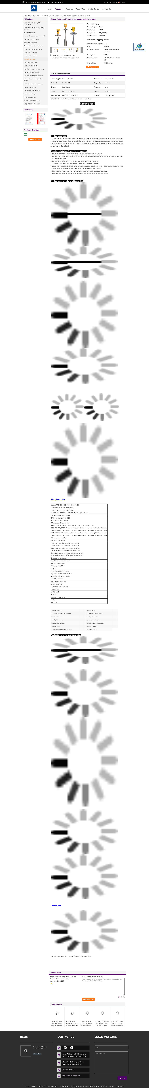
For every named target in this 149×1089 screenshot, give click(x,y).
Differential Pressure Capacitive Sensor (34, 28)
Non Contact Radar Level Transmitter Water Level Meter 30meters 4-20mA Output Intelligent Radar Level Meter (117, 1026)
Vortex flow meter (29, 32)
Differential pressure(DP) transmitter (32, 23)
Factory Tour (80, 9)
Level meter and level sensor (33, 84)
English (123, 2)
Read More (37, 1054)
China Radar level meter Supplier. (46, 1086)
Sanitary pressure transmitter (33, 46)
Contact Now (93, 67)
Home (49, 9)
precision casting (29, 94)
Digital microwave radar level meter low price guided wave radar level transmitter (56, 1025)
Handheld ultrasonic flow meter (34, 69)
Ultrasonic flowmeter (30, 56)
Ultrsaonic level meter (31, 66)
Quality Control (93, 9)
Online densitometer (30, 52)
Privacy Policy (29, 1086)
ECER (74, 1088)
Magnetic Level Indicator (32, 100)
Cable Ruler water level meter (33, 75)
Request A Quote (109, 2)
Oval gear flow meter (31, 62)
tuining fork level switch (31, 72)
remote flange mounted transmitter (35, 36)
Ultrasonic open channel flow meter (33, 79)
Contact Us (106, 9)
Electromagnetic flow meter (33, 49)
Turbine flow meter (30, 97)
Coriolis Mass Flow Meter (32, 90)
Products (58, 9)
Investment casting (30, 87)
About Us (69, 9)
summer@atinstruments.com (35, 2)
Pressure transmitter (30, 42)
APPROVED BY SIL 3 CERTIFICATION (40, 1048)
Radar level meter (42, 16)
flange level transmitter (31, 39)
